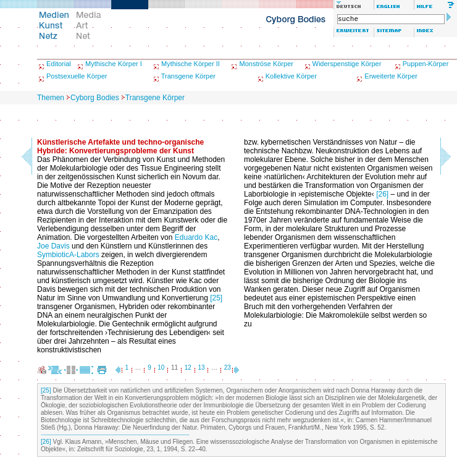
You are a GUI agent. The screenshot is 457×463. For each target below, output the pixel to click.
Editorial (58, 63)
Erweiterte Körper (390, 76)
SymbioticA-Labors (68, 254)
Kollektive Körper (291, 76)
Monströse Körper (266, 63)
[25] (216, 298)
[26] (382, 194)
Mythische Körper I (113, 63)
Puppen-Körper (426, 63)
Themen (50, 97)
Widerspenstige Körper (347, 63)
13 (201, 367)
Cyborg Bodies (94, 97)
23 (227, 367)
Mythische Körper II (190, 63)
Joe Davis (53, 246)
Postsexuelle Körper (76, 76)
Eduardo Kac (196, 237)
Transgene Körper (188, 76)
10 (160, 367)
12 (188, 367)
